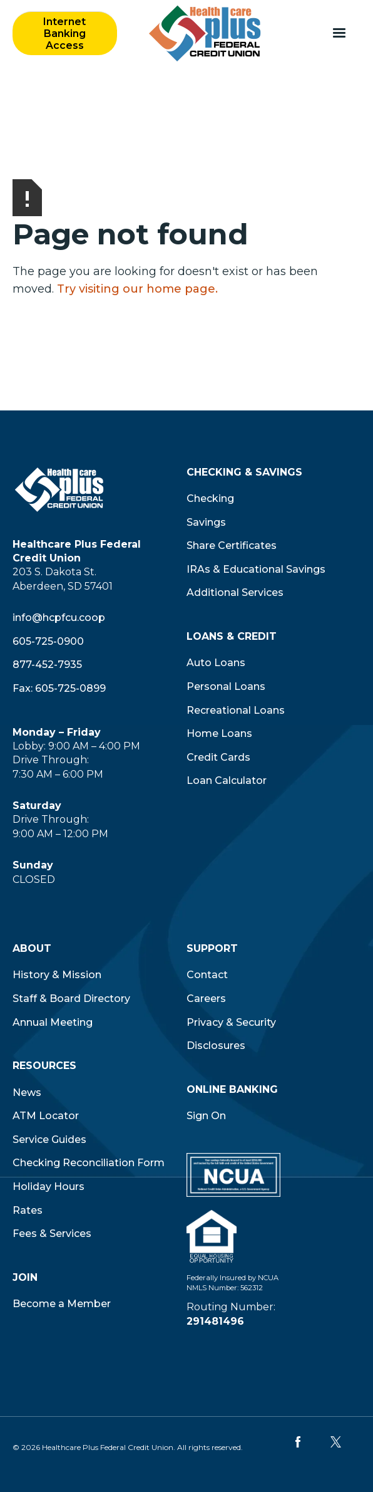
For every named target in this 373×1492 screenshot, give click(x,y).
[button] (339, 33)
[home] (202, 33)
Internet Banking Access (64, 33)
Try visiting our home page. (137, 289)
